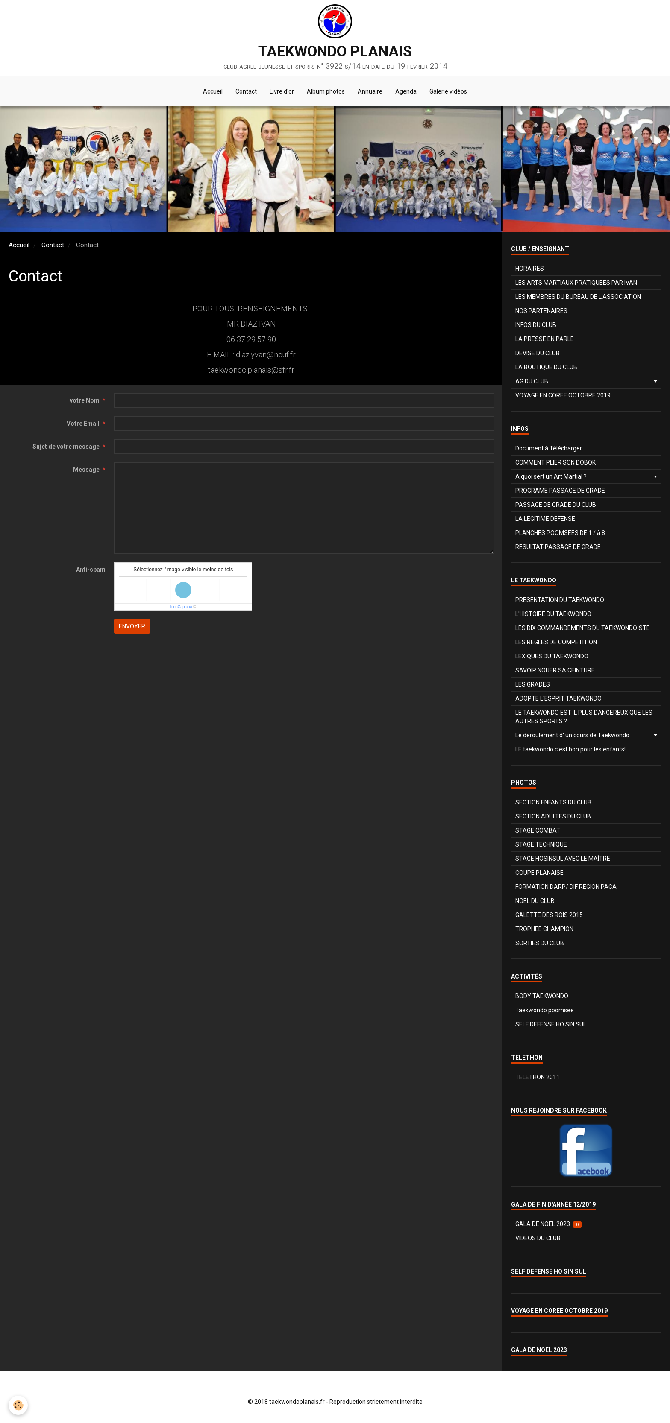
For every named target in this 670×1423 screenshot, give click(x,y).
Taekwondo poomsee (544, 1010)
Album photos (326, 91)
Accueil (213, 91)
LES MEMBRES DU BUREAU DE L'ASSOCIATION (578, 296)
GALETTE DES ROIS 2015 (549, 915)
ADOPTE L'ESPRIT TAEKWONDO (558, 698)
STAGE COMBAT (537, 830)
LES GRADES (532, 684)
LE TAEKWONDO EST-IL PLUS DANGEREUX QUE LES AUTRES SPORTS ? (583, 717)
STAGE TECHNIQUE (541, 844)
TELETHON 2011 (537, 1077)
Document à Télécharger (548, 448)
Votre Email (83, 423)
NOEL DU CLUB (535, 900)
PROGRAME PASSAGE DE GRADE (560, 490)
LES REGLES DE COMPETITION (556, 642)
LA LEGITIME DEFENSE (545, 518)
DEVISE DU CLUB (537, 353)
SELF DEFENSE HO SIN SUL (550, 1024)
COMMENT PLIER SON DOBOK (555, 462)
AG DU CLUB (531, 381)
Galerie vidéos (448, 91)
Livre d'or (282, 91)
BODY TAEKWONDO (541, 996)
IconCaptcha (181, 607)
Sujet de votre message (66, 446)
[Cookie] (18, 1405)
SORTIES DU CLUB (539, 943)
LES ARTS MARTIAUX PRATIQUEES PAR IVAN (576, 282)
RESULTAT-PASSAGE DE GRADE (558, 546)
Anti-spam (91, 569)
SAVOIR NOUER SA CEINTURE (555, 670)
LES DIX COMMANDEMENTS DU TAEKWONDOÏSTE (582, 628)
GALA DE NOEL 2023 (548, 1224)
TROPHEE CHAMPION (544, 929)
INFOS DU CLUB (535, 324)
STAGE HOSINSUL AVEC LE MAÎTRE (562, 858)
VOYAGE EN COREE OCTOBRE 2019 (563, 395)
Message (86, 469)
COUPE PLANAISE (539, 872)
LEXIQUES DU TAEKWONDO (551, 656)
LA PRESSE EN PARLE (544, 339)
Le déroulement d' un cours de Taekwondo (572, 735)
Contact (246, 91)
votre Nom (85, 400)
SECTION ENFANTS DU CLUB (553, 802)
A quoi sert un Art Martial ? (551, 476)
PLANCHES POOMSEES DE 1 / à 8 (560, 532)
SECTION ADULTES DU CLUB (553, 816)
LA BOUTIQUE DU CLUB (546, 367)
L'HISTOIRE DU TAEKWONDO (553, 614)
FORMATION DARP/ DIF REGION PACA (566, 886)
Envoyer (132, 626)
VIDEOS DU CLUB (538, 1238)
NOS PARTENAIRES (541, 310)
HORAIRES (529, 268)
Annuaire (370, 91)
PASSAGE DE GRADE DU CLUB (555, 504)
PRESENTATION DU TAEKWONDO (559, 599)
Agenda (406, 91)
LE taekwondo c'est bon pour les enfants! (570, 749)
